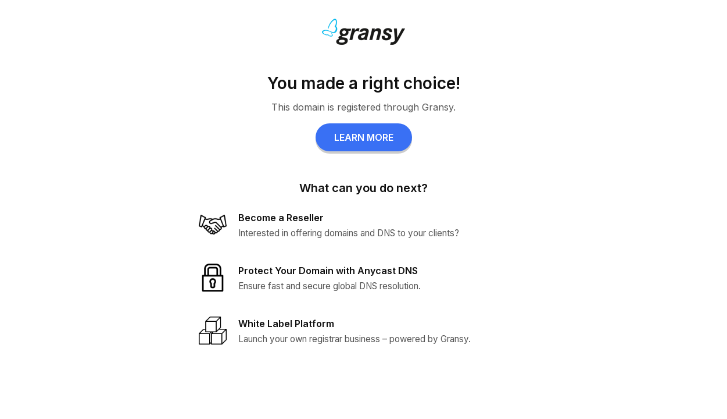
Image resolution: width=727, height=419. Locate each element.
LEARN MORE (363, 137)
